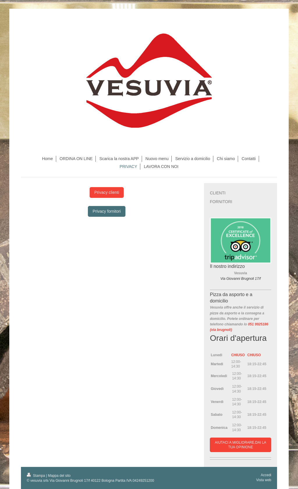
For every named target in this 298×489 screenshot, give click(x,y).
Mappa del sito (59, 476)
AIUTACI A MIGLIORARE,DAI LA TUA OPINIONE (240, 444)
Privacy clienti (106, 192)
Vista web (263, 480)
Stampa (36, 476)
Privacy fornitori (106, 211)
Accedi (266, 475)
